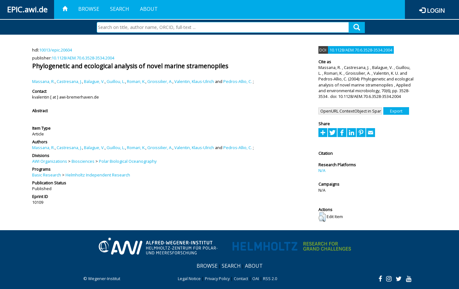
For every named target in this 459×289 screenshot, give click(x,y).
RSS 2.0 (270, 278)
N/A (321, 170)
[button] (322, 217)
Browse (88, 8)
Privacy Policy (217, 278)
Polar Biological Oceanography (127, 161)
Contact (241, 278)
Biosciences (83, 161)
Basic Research (46, 175)
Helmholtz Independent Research (98, 175)
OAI (255, 278)
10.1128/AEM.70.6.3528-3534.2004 (83, 58)
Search (119, 8)
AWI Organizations (49, 161)
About (149, 8)
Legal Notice (189, 278)
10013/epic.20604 (55, 50)
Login (436, 10)
